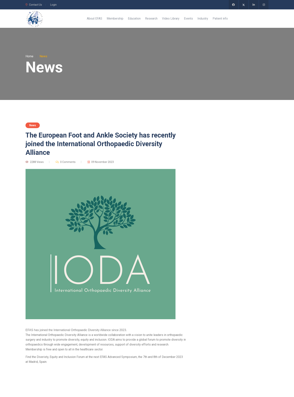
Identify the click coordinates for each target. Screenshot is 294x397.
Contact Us (34, 4)
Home (29, 56)
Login (53, 4)
